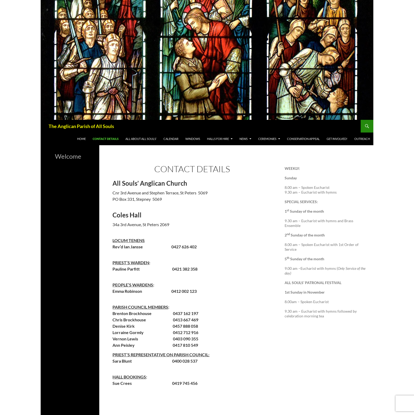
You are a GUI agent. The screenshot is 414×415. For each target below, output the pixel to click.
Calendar (170, 138)
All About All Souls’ (141, 138)
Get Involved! (337, 138)
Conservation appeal (303, 138)
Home (81, 138)
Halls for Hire (218, 138)
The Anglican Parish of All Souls (81, 126)
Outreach (362, 138)
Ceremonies (267, 138)
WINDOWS (192, 138)
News (243, 138)
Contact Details (106, 138)
